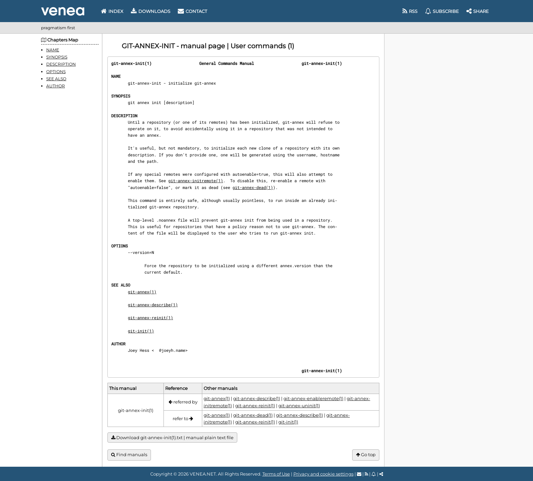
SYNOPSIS (56, 56)
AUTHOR (55, 85)
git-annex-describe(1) (153, 304)
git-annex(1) (142, 291)
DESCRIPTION (61, 64)
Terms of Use (276, 474)
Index (112, 11)
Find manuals (129, 454)
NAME (52, 49)
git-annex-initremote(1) (195, 180)
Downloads (150, 11)
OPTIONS (56, 71)
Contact (192, 11)
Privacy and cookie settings (323, 474)
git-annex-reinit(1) (150, 317)
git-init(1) (141, 330)
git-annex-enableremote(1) (313, 398)
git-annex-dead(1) (253, 187)
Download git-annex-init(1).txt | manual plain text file (172, 437)
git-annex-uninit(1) (299, 405)
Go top (366, 454)
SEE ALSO (56, 78)
